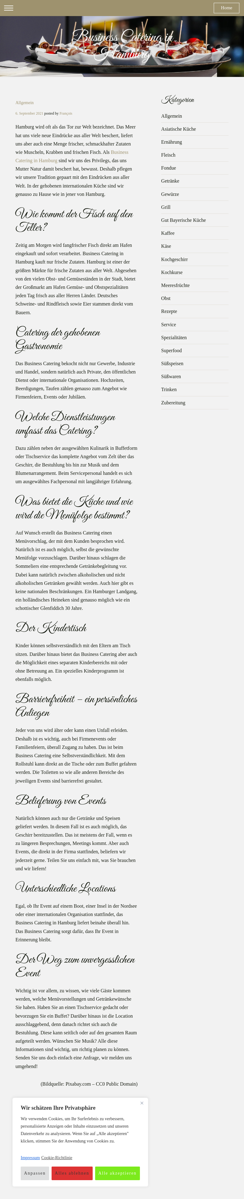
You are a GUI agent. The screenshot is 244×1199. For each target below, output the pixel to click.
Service (168, 324)
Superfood (171, 350)
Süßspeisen (172, 363)
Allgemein (24, 102)
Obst (165, 298)
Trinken (169, 389)
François (66, 113)
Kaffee (168, 233)
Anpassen (35, 1173)
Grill (165, 207)
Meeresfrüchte (175, 285)
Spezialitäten (174, 337)
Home (226, 7)
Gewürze (170, 194)
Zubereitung (173, 402)
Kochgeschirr (174, 259)
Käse (166, 246)
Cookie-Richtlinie (56, 1157)
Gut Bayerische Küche (183, 220)
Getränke (170, 181)
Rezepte (169, 311)
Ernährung (171, 142)
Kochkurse (172, 272)
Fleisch (168, 155)
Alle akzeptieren (117, 1173)
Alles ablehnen (72, 1173)
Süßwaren (171, 376)
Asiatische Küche (178, 129)
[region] (80, 1142)
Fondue (168, 168)
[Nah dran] (141, 1103)
